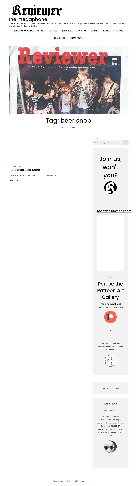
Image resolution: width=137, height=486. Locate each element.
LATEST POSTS (76, 38)
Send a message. (110, 410)
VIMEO (116, 388)
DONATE (94, 31)
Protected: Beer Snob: (25, 170)
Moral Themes (78, 481)
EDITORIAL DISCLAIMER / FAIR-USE (29, 31)
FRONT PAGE (59, 38)
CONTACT (81, 31)
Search (95, 139)
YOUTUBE (106, 388)
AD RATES (52, 31)
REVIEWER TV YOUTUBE (113, 31)
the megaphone (28, 19)
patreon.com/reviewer (110, 307)
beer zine (13, 166)
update (21, 166)
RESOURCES (67, 31)
